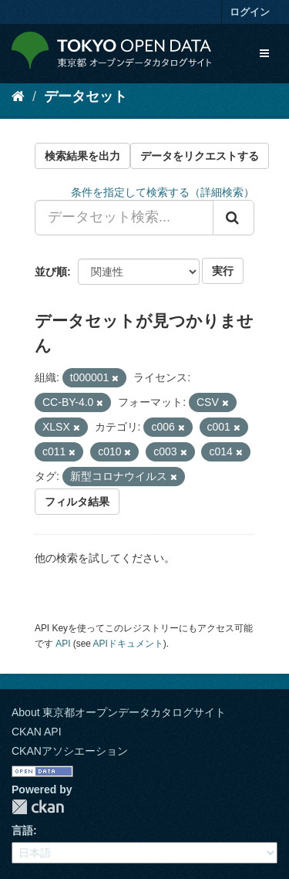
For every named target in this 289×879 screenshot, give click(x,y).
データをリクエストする (199, 156)
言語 (22, 830)
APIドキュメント (128, 643)
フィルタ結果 (77, 501)
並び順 (51, 271)
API (62, 643)
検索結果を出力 (82, 156)
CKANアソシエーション (70, 751)
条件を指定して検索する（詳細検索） (162, 192)
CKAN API (37, 731)
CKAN (38, 807)
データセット (85, 96)
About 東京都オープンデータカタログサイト (119, 712)
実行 (223, 271)
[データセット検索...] (124, 217)
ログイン (250, 12)
